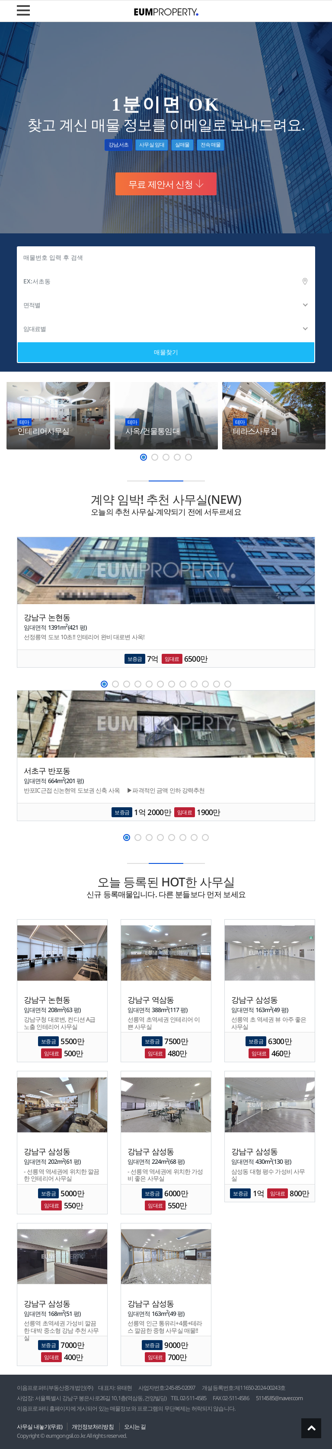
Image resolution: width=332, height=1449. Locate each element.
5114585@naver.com (279, 1398)
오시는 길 (135, 1426)
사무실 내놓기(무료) (40, 1426)
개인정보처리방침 (93, 1426)
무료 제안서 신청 (166, 184)
